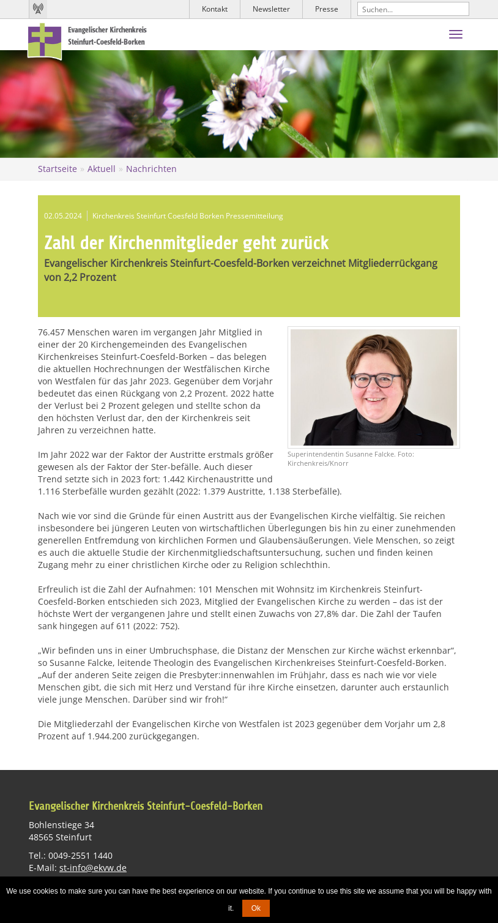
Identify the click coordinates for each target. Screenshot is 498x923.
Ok (256, 908)
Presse (326, 9)
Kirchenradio (38, 9)
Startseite (57, 168)
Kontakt (215, 9)
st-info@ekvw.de (93, 867)
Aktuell (101, 168)
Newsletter (271, 9)
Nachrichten (151, 168)
